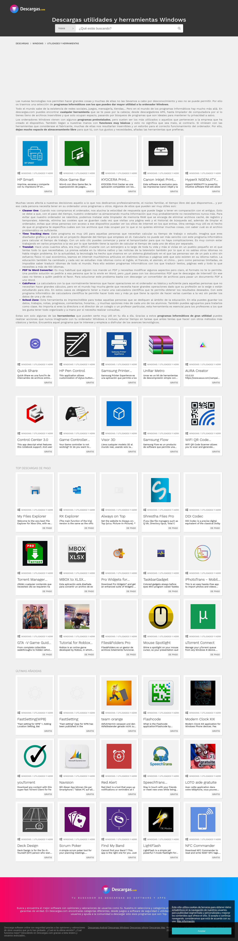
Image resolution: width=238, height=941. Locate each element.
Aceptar (201, 931)
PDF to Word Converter (37, 270)
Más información (186, 921)
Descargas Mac (157, 927)
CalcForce (28, 283)
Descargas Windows (118, 927)
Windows (26, 173)
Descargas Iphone (139, 927)
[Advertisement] (115, 75)
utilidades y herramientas (48, 173)
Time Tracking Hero (35, 233)
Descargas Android (97, 927)
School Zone (30, 299)
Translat (27, 246)
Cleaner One (30, 210)
